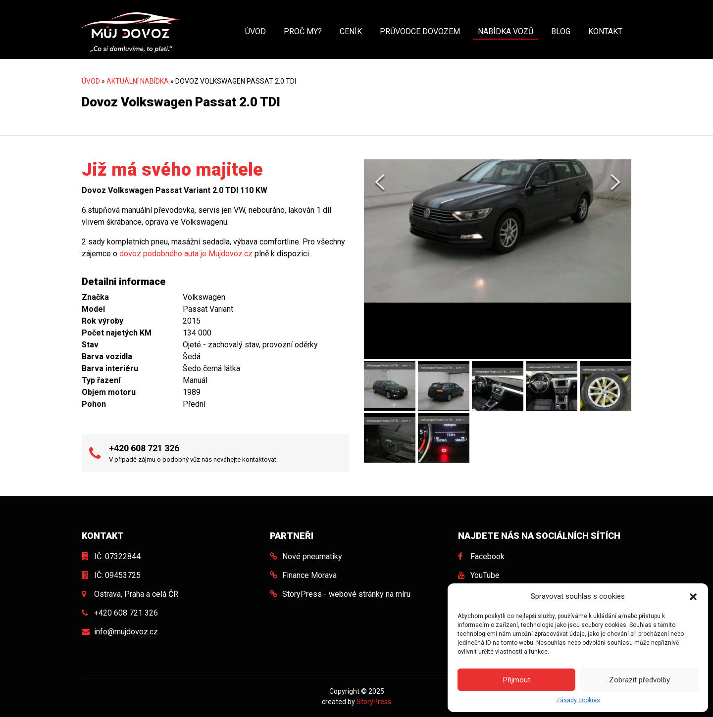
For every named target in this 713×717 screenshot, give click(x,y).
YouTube (485, 575)
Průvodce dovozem (420, 31)
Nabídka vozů (505, 31)
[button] (693, 596)
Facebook (487, 556)
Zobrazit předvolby (639, 679)
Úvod (255, 31)
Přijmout (516, 679)
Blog (560, 31)
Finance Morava (309, 575)
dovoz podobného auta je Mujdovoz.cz (186, 253)
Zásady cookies (578, 700)
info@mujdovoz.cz (126, 631)
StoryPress (373, 702)
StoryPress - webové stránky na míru (346, 594)
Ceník (351, 31)
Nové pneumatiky (312, 556)
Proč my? (303, 31)
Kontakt (605, 31)
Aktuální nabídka (137, 81)
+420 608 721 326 (144, 448)
